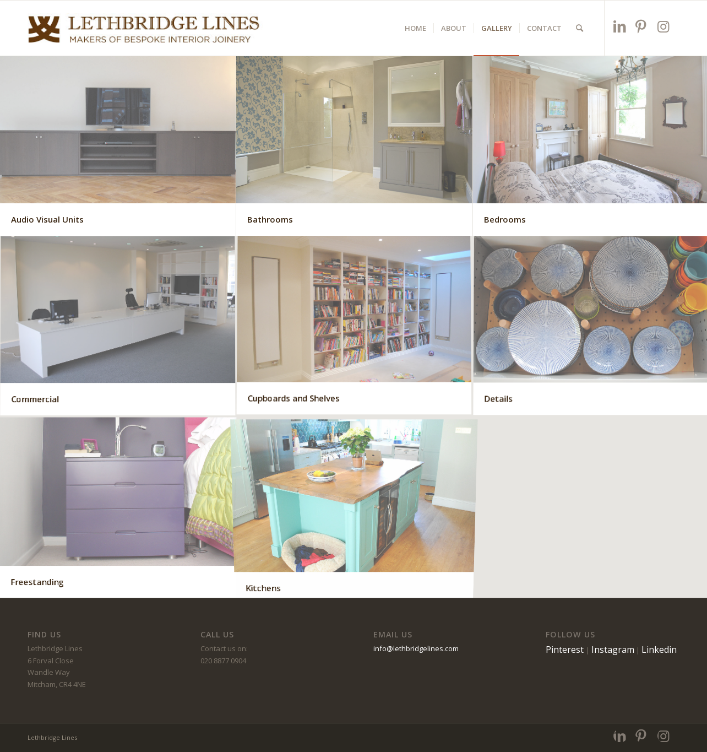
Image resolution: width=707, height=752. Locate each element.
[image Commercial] (118, 326)
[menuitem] (415, 28)
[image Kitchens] (354, 507)
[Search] (579, 28)
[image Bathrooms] (354, 146)
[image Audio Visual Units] (118, 146)
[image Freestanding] (118, 507)
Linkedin (659, 649)
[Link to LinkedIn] (620, 26)
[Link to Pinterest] (642, 26)
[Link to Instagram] (664, 26)
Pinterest (566, 649)
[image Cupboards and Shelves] (354, 326)
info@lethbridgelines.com (416, 648)
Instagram (612, 649)
